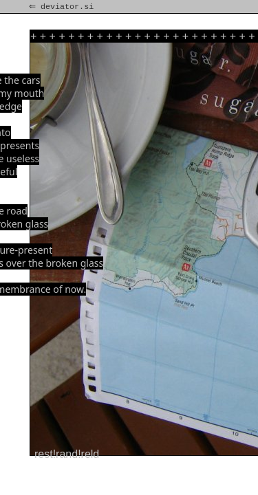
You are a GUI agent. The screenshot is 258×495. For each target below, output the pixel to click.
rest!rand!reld (66, 454)
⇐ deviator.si (62, 6)
